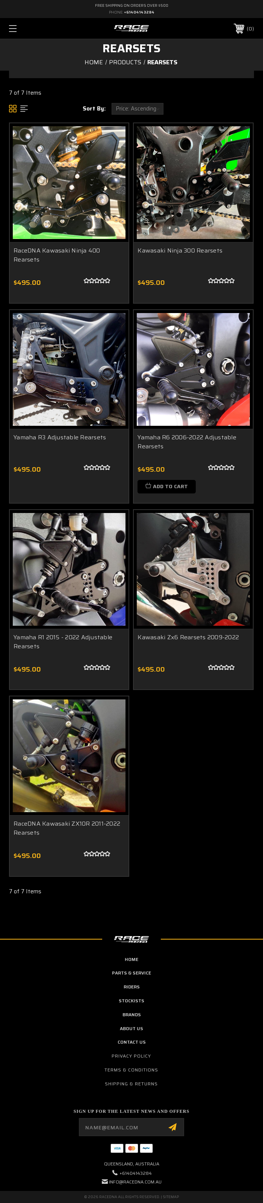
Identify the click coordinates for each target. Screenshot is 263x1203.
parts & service (131, 972)
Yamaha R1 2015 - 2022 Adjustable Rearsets (63, 642)
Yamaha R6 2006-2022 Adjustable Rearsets (187, 442)
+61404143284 (139, 12)
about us (131, 1028)
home (131, 959)
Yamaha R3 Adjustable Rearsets (60, 437)
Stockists (131, 1000)
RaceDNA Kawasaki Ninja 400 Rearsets (57, 255)
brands (131, 1014)
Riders (132, 986)
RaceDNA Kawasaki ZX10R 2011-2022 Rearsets (67, 828)
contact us (132, 1042)
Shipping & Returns (131, 1083)
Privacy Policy (131, 1055)
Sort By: (94, 108)
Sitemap (171, 1197)
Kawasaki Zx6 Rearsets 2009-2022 (188, 637)
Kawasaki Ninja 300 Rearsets (180, 250)
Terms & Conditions (131, 1069)
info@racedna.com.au (135, 1181)
